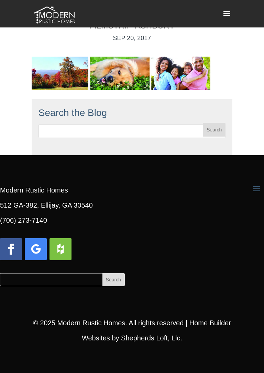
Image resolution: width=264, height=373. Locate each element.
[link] (54, 13)
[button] (226, 17)
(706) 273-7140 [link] (23, 220)
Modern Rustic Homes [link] (91, 323)
